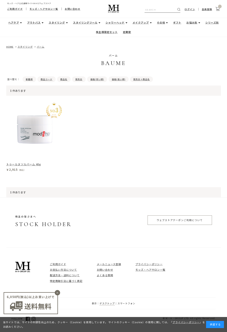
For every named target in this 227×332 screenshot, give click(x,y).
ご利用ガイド (15, 9)
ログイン (190, 9)
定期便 (127, 32)
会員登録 (207, 9)
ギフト (177, 22)
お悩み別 (191, 22)
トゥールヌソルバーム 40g (23, 164)
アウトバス (34, 22)
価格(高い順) (118, 79)
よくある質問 (105, 275)
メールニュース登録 (109, 264)
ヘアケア (13, 22)
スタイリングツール (85, 22)
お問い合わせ (72, 9)
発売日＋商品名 (141, 79)
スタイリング (57, 22)
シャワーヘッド (115, 22)
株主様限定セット (107, 32)
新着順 (29, 79)
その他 (161, 22)
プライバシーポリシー (149, 264)
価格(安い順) (97, 79)
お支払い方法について (63, 269)
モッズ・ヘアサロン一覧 (44, 9)
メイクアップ (141, 22)
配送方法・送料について (65, 275)
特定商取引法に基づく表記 (66, 281)
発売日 (78, 79)
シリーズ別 (212, 22)
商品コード (46, 79)
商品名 (63, 79)
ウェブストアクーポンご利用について (180, 220)
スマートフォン (126, 303)
